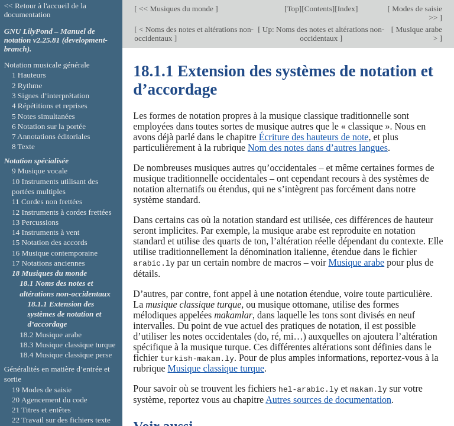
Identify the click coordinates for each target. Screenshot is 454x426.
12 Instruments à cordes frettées (62, 212)
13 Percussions (35, 222)
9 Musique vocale (39, 170)
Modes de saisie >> (416, 13)
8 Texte (23, 146)
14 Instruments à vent (46, 232)
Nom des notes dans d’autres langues (318, 148)
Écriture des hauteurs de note (314, 137)
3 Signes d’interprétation (50, 95)
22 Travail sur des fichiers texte (61, 419)
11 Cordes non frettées (47, 201)
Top (293, 8)
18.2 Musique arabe (51, 334)
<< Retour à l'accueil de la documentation (45, 10)
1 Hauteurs (29, 74)
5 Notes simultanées (43, 116)
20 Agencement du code (49, 399)
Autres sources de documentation (328, 398)
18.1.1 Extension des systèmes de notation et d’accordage (64, 314)
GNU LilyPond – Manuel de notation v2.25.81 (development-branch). (56, 40)
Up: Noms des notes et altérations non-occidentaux (323, 34)
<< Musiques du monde (176, 8)
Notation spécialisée (36, 160)
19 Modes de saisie (42, 389)
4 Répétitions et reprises (49, 105)
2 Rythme (27, 85)
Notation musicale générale (47, 64)
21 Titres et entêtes (41, 409)
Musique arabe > (418, 34)
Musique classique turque (216, 368)
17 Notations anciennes (48, 263)
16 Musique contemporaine (55, 252)
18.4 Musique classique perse (66, 354)
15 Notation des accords (49, 242)
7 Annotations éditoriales (51, 136)
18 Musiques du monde (49, 273)
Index (346, 8)
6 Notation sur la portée (49, 126)
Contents (318, 8)
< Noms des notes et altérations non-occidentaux (194, 34)
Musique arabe (356, 262)
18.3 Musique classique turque (67, 344)
